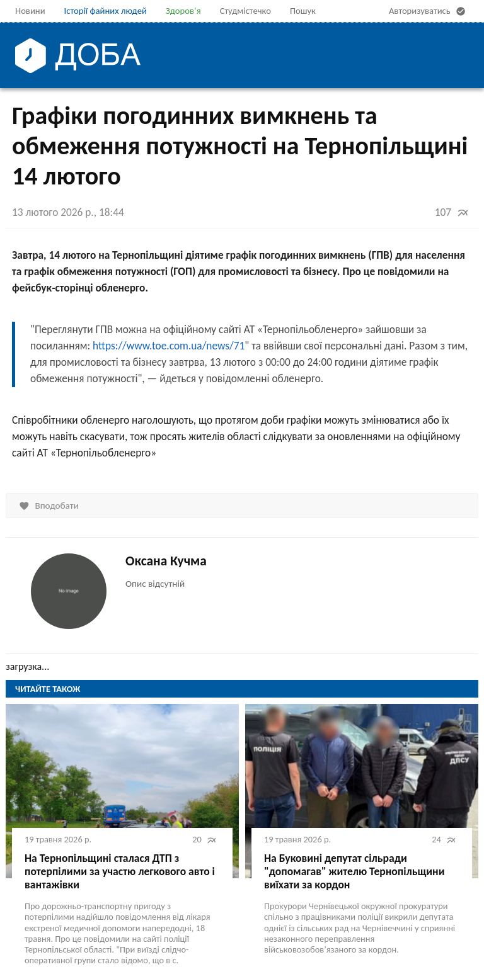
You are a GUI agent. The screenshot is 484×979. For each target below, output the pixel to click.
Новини (30, 10)
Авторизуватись (429, 11)
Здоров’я (183, 10)
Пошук (303, 10)
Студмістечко (245, 10)
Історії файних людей (105, 10)
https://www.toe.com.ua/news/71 (169, 346)
